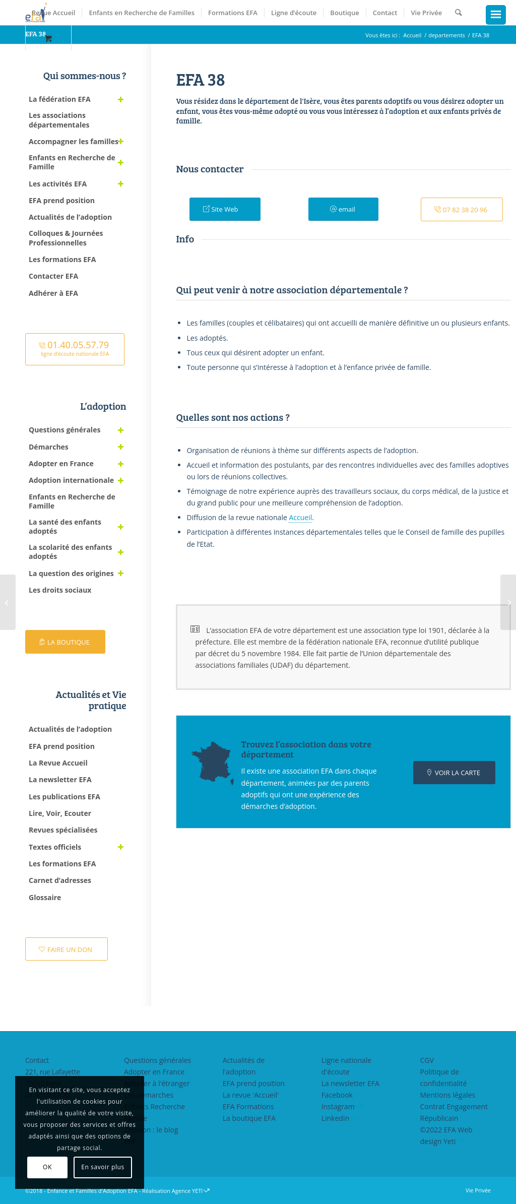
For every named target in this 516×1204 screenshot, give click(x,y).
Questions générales (157, 1060)
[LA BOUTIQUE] (65, 642)
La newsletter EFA (350, 1083)
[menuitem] (53, 12)
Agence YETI (187, 1190)
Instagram (338, 1106)
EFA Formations (248, 1106)
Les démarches (148, 1095)
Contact (37, 1060)
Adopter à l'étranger (157, 1083)
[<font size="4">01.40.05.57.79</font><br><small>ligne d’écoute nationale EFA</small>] (74, 349)
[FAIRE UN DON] (66, 949)
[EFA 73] (508, 602)
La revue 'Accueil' (251, 1095)
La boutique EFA (249, 1118)
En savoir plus (102, 1167)
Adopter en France (154, 1071)
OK (47, 1167)
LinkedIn (335, 1118)
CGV (427, 1060)
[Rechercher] (458, 12)
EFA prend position (254, 1083)
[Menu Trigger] (496, 15)
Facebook (337, 1095)
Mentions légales (448, 1095)
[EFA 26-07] (8, 602)
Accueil (300, 517)
